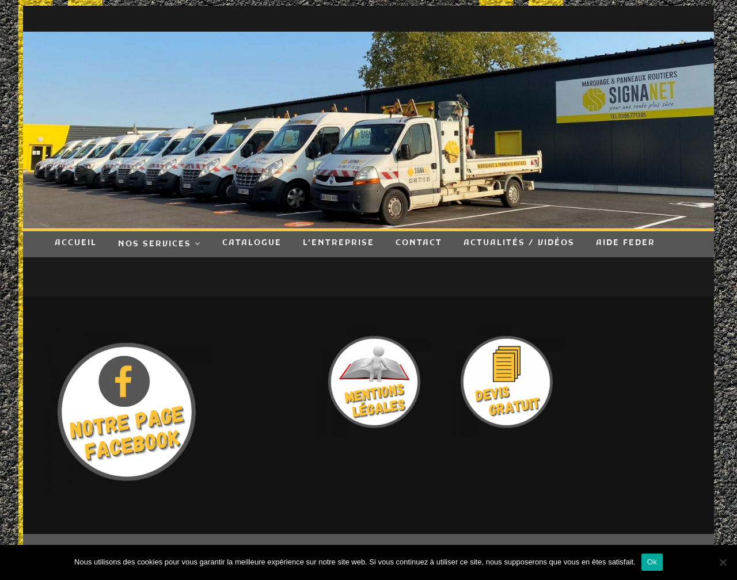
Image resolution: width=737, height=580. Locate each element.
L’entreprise (338, 243)
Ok (652, 562)
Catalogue (252, 243)
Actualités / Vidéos (519, 243)
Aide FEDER (625, 243)
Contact (419, 243)
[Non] (722, 562)
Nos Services (154, 244)
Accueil (76, 243)
